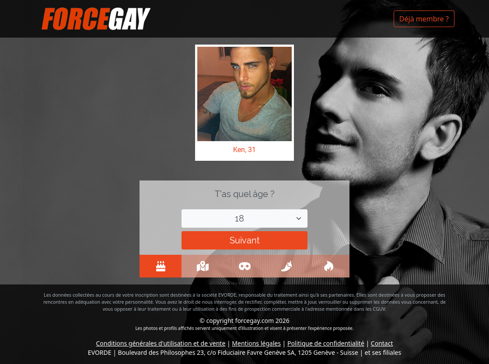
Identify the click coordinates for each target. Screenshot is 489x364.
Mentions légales (256, 343)
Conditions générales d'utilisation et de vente (161, 343)
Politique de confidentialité (325, 343)
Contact (382, 343)
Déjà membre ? (424, 19)
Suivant (245, 240)
